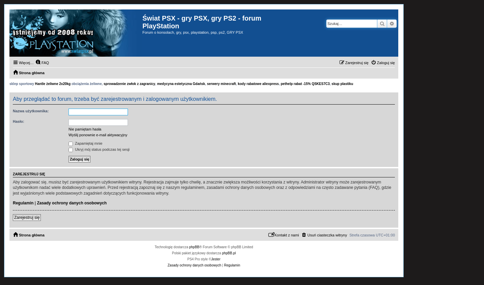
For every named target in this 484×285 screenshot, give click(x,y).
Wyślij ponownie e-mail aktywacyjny (98, 135)
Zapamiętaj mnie (85, 143)
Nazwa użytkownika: (31, 111)
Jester (215, 259)
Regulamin (23, 203)
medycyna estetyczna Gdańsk (181, 84)
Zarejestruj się (26, 217)
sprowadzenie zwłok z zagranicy (129, 84)
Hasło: (18, 121)
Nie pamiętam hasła (85, 129)
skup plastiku (342, 84)
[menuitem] (42, 63)
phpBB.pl (229, 253)
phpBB (194, 247)
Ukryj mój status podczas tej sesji (99, 149)
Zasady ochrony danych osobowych (72, 203)
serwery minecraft (221, 84)
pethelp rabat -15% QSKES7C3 (305, 84)
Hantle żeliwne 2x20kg (53, 84)
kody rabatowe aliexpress (258, 84)
